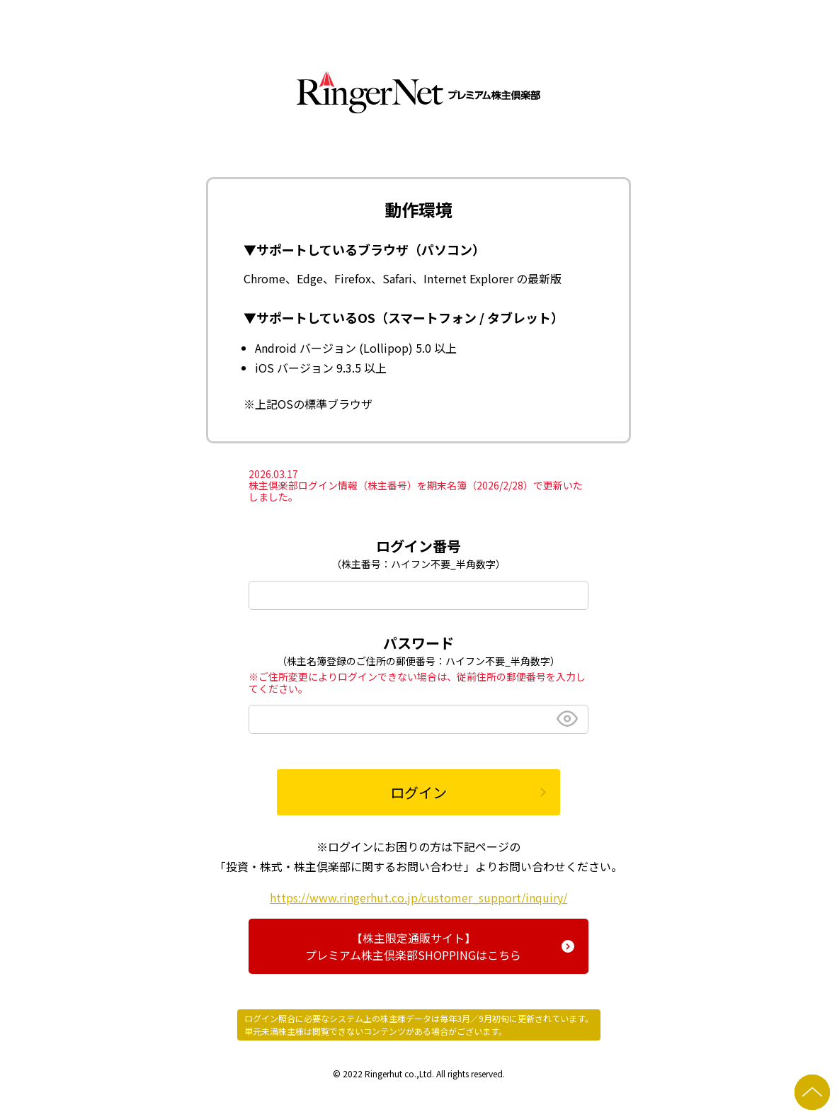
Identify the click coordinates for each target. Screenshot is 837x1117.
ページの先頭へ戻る (812, 1092)
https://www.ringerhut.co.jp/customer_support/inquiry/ (418, 897)
